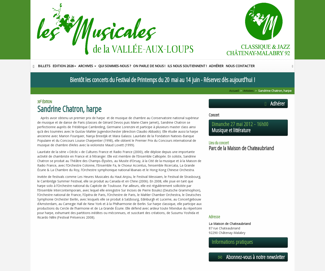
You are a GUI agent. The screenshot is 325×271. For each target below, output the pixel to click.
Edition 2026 (64, 66)
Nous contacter (240, 66)
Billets (44, 66)
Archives (87, 66)
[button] (292, 66)
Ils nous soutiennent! (187, 66)
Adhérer (216, 66)
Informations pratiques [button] (232, 242)
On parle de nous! (149, 66)
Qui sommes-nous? (114, 66)
